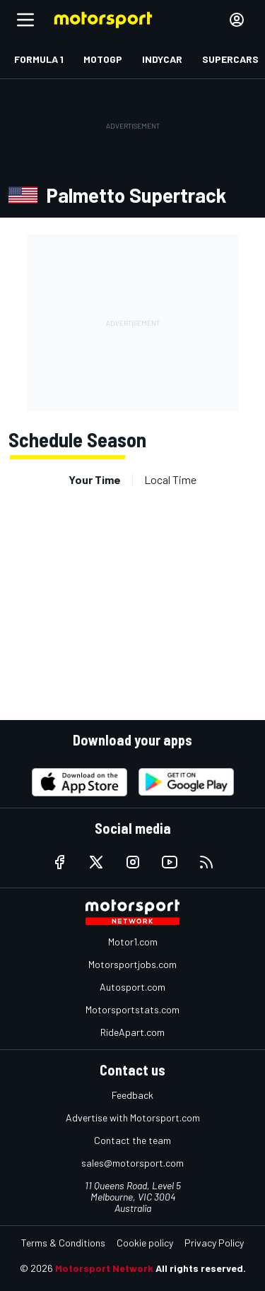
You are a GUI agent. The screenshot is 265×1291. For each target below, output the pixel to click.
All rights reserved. (200, 1268)
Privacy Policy (214, 1243)
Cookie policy (145, 1243)
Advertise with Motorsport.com (133, 1118)
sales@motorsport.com (132, 1163)
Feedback (132, 1095)
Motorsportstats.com (132, 1009)
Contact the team (132, 1140)
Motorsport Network (104, 1268)
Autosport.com (132, 987)
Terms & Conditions (63, 1243)
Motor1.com (133, 942)
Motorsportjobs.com (132, 964)
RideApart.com (132, 1032)
